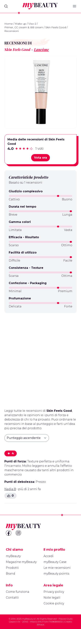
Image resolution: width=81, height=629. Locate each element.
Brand (10, 573)
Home (8, 23)
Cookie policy (54, 603)
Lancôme (41, 49)
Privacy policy (54, 591)
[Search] (6, 6)
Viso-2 (32, 23)
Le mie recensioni (57, 567)
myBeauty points (56, 573)
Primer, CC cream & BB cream (23, 27)
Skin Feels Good (55, 27)
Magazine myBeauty (21, 562)
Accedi (49, 556)
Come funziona (17, 591)
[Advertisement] (40, 359)
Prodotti (12, 567)
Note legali (52, 597)
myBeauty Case (55, 562)
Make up (20, 23)
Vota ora (40, 157)
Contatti (12, 597)
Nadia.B (10, 489)
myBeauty (13, 556)
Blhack (40, 624)
